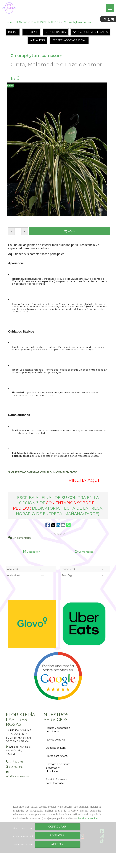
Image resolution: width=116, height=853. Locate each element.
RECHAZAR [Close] (57, 835)
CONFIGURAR (57, 826)
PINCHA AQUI (83, 480)
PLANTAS (38, 40)
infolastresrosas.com (19, 776)
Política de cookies (88, 818)
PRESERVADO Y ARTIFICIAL (69, 40)
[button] (108, 19)
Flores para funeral (57, 755)
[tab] (32, 551)
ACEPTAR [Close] (57, 844)
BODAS (12, 31)
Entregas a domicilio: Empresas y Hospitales (58, 768)
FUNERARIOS (57, 31)
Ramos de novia (55, 739)
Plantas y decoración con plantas (58, 729)
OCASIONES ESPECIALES (92, 31)
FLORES (32, 31)
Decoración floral (56, 747)
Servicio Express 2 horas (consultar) (56, 781)
